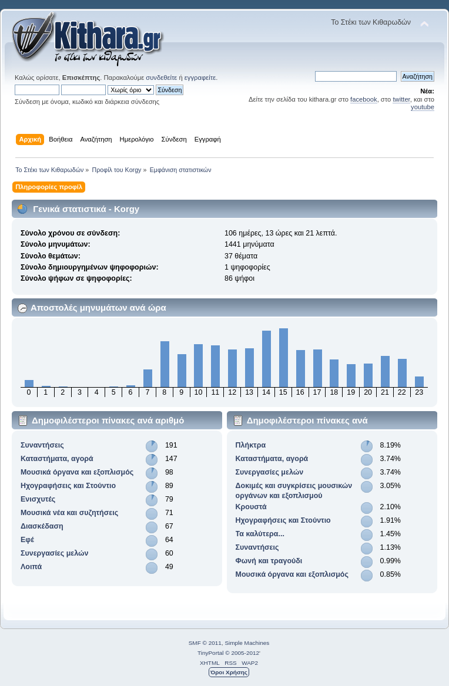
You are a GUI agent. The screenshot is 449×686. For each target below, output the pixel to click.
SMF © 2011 (205, 643)
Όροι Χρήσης (228, 672)
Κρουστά (251, 507)
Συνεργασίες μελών (55, 553)
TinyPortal (210, 653)
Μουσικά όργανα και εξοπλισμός (77, 472)
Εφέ (27, 540)
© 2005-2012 (242, 653)
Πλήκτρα (251, 445)
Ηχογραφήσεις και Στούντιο (68, 486)
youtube (422, 106)
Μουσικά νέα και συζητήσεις (69, 513)
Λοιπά (31, 567)
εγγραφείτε (200, 77)
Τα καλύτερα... (260, 534)
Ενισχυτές (38, 499)
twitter (401, 99)
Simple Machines (246, 643)
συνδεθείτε (161, 77)
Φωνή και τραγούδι (269, 561)
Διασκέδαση (42, 526)
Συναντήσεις (42, 445)
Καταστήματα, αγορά (57, 459)
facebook (363, 99)
